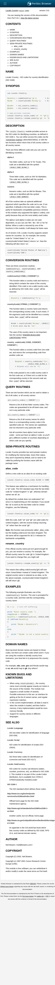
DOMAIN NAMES (17, 55)
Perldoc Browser (39, 4)
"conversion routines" (14, 140)
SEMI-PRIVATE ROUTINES (21, 44)
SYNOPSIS (14, 32)
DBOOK (33, 883)
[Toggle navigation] (5, 3)
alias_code (18, 46)
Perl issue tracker (27, 896)
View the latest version (29, 18)
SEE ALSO (14, 60)
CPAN (27, 10)
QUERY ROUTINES (18, 41)
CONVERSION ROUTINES (21, 38)
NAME (12, 30)
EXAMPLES (15, 52)
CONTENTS (13, 23)
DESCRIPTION (16, 35)
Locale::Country (12, 10)
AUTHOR (13, 63)
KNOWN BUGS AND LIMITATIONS (24, 57)
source (21, 10)
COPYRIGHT (15, 66)
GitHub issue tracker (7, 886)
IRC (47, 896)
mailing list (40, 896)
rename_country (20, 49)
